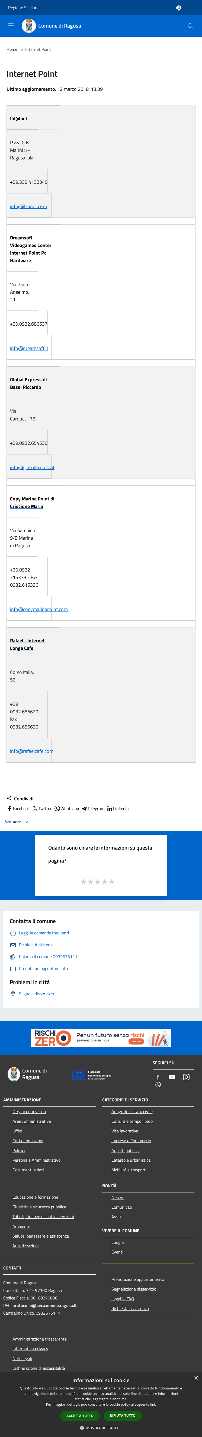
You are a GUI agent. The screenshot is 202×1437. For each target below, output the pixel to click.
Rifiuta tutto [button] (123, 1415)
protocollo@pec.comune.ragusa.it (44, 1305)
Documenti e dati (28, 1170)
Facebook (18, 808)
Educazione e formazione (35, 1197)
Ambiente (21, 1226)
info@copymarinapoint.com (39, 609)
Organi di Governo (29, 1111)
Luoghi (117, 1242)
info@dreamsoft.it (29, 348)
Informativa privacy (30, 1348)
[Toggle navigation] (11, 25)
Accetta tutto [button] (80, 1415)
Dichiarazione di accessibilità (38, 1368)
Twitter (42, 808)
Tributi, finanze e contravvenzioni (43, 1216)
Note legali (22, 1358)
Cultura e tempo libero (132, 1121)
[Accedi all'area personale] (178, 8)
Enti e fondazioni (27, 1140)
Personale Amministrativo (36, 1160)
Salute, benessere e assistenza (40, 1236)
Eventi (117, 1252)
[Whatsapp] (158, 1085)
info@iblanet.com (28, 206)
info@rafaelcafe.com (31, 751)
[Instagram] (186, 1077)
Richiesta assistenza (130, 1308)
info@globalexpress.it (32, 467)
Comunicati (121, 1207)
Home (12, 49)
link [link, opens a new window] (153, 1404)
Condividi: (20, 799)
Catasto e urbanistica (130, 1160)
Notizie (117, 1197)
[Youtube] (172, 1077)
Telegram (92, 808)
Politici (18, 1150)
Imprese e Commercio (131, 1140)
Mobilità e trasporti (129, 1170)
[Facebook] (158, 1077)
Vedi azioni (17, 822)
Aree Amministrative (31, 1121)
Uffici (17, 1131)
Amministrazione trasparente (39, 1339)
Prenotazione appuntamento (137, 1279)
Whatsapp (66, 808)
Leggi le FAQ (122, 1298)
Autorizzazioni (25, 1245)
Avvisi (117, 1217)
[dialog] (101, 1404)
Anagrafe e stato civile (132, 1111)
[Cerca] (190, 26)
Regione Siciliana (24, 7)
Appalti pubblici (125, 1150)
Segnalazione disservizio (133, 1289)
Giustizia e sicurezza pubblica (39, 1207)
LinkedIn (118, 808)
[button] (101, 1428)
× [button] (196, 1378)
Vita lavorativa (124, 1131)
